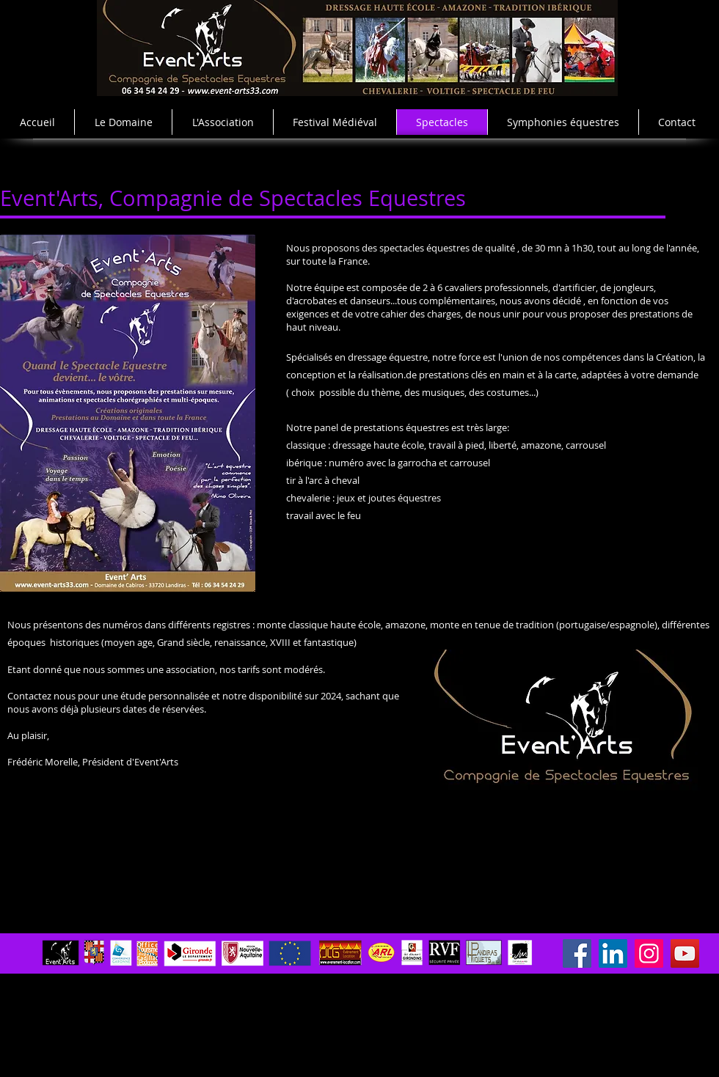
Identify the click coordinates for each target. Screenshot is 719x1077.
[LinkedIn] (613, 953)
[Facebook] (577, 953)
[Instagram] (649, 953)
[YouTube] (685, 953)
